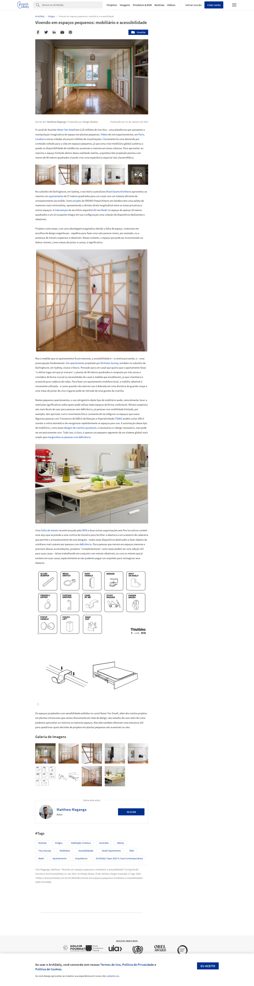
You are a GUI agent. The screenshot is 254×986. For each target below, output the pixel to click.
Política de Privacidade (138, 965)
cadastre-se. (113, 976)
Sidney (120, 842)
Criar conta (213, 5)
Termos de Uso (110, 965)
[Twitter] (46, 32)
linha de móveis (49, 530)
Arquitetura (81, 858)
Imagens (125, 5)
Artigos (58, 842)
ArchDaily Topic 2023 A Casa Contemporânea (119, 858)
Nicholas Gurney (109, 363)
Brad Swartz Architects (118, 191)
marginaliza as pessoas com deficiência (69, 437)
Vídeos (171, 5)
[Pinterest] (70, 32)
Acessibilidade (85, 850)
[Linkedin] (54, 32)
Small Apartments (111, 850)
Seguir (131, 812)
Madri (104, 210)
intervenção (61, 210)
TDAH (118, 418)
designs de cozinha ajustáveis (80, 427)
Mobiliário (65, 850)
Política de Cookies (48, 969)
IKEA (84, 530)
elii (95, 210)
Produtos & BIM (142, 5)
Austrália (103, 842)
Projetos (112, 5)
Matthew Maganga (71, 809)
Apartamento (60, 858)
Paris (141, 134)
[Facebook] (38, 32)
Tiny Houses (44, 850)
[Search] (72, 4)
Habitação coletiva (81, 842)
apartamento (56, 196)
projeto (77, 200)
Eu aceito (208, 966)
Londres (39, 139)
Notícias (159, 5)
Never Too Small (66, 129)
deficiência (86, 544)
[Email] (62, 32)
